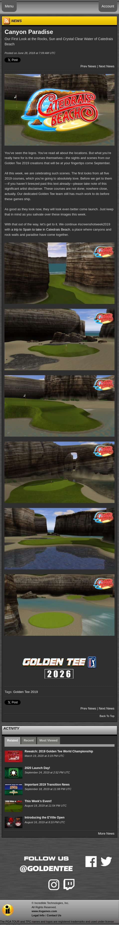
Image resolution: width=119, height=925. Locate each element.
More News (106, 833)
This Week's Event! (38, 801)
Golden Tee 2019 (25, 692)
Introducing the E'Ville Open (44, 817)
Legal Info (38, 915)
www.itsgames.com (44, 911)
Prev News (88, 66)
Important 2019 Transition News (47, 784)
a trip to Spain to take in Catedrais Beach (40, 229)
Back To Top (107, 715)
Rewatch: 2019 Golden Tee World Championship (59, 751)
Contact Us (54, 915)
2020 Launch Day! (37, 768)
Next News (107, 66)
